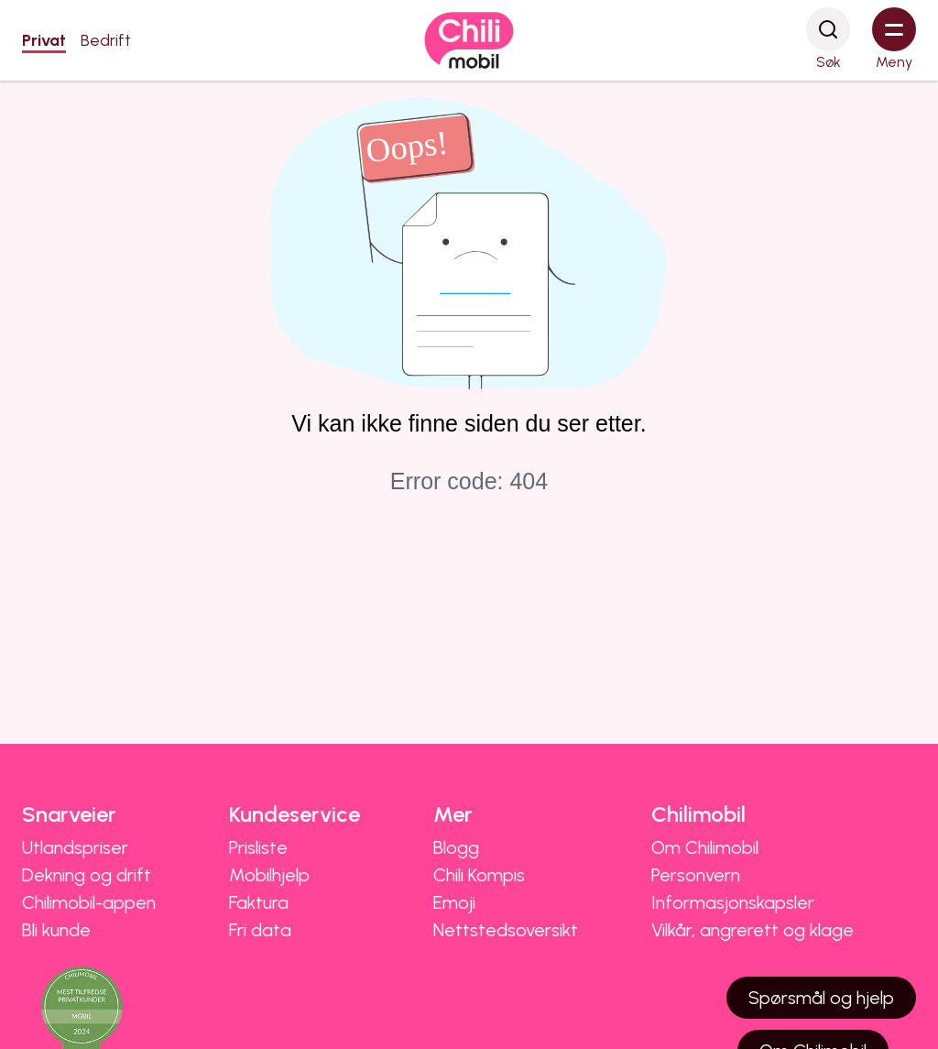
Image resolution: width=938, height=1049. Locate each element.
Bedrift (106, 40)
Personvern (695, 875)
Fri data (260, 930)
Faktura (259, 902)
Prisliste (258, 847)
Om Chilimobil (704, 847)
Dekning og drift (86, 875)
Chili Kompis (479, 875)
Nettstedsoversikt (505, 930)
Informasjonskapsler (732, 902)
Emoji (454, 902)
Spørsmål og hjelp (821, 998)
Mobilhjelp (269, 875)
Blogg (456, 847)
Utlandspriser (75, 847)
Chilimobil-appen (89, 902)
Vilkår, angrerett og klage (752, 930)
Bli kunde (56, 930)
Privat (44, 40)
